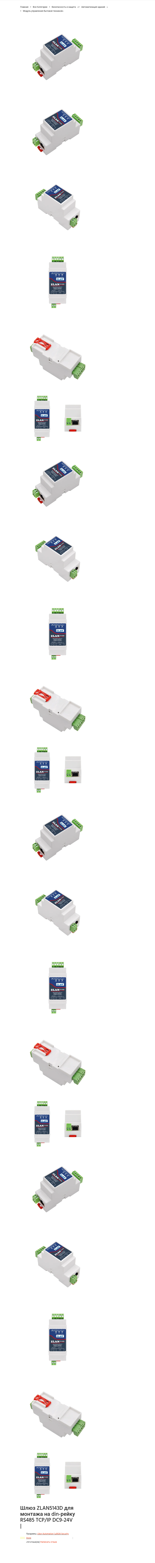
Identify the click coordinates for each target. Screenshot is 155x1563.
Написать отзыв (48, 1542)
